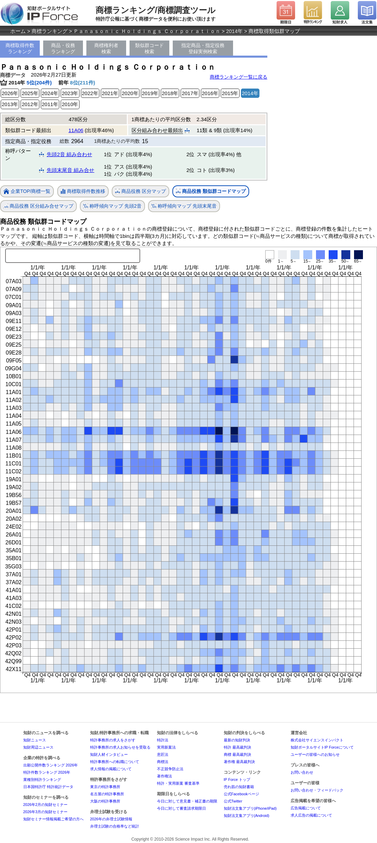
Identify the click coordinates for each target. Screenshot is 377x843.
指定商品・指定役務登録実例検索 (202, 48)
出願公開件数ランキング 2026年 (50, 765)
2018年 (170, 93)
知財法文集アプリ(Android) (246, 815)
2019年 (150, 93)
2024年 (50, 93)
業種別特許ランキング (42, 779)
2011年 (50, 104)
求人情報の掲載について (111, 769)
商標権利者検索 (106, 48)
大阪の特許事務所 (105, 801)
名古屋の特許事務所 (107, 794)
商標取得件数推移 (83, 191)
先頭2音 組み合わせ (69, 154)
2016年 (210, 93)
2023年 (70, 93)
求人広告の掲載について (311, 815)
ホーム (18, 31)
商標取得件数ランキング (19, 48)
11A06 (76, 130)
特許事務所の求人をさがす (112, 740)
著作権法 (164, 776)
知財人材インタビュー (109, 754)
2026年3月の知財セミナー (45, 812)
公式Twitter (233, 801)
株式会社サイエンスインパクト (317, 740)
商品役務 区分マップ (140, 191)
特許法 (162, 740)
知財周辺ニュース (38, 747)
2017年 (190, 93)
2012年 (30, 104)
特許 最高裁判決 (237, 747)
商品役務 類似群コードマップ (211, 191)
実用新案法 (166, 747)
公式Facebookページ (241, 794)
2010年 (70, 104)
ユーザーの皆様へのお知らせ (315, 754)
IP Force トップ (237, 779)
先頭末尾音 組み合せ (70, 170)
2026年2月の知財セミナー (45, 804)
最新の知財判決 (237, 740)
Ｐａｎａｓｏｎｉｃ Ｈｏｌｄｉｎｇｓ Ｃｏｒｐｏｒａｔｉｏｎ (146, 31)
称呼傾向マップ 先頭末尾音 (184, 206)
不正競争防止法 (170, 769)
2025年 (30, 93)
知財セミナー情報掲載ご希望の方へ (53, 819)
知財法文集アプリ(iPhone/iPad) (250, 808)
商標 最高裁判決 (237, 754)
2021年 (110, 93)
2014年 (234, 31)
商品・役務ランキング (63, 48)
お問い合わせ (302, 772)
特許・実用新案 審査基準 (178, 783)
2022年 (90, 93)
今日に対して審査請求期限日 (181, 808)
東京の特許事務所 (105, 787)
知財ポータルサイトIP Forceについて (322, 747)
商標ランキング (50, 31)
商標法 (162, 762)
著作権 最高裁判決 (239, 762)
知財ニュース (34, 740)
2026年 (10, 93)
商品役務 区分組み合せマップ (38, 206)
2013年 (10, 104)
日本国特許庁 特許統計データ (48, 787)
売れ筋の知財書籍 (239, 787)
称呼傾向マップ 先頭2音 (112, 206)
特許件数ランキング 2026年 (47, 772)
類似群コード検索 (149, 48)
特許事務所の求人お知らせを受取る (120, 747)
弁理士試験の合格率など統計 (114, 826)
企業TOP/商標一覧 (26, 191)
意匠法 (162, 754)
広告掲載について (306, 808)
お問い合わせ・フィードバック (317, 790)
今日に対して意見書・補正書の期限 (187, 801)
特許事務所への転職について (114, 762)
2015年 (230, 93)
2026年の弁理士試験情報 (111, 819)
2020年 (130, 93)
